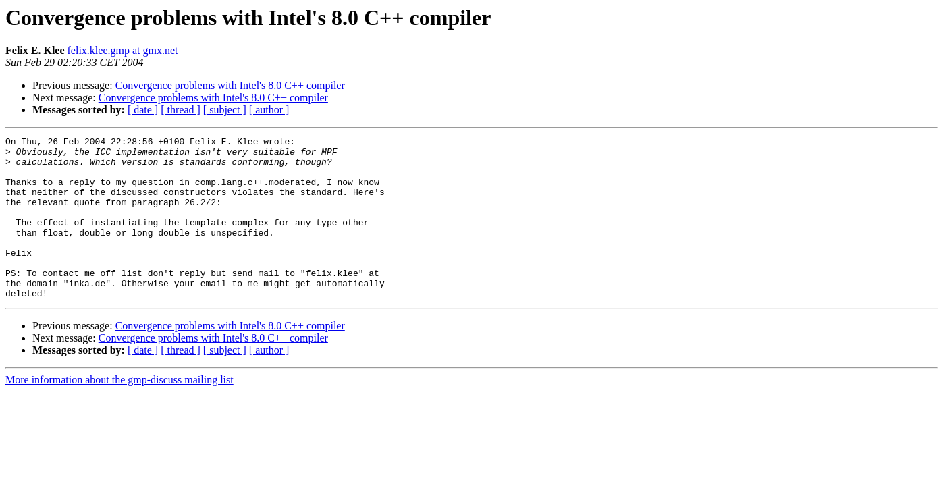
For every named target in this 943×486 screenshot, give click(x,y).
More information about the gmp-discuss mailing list (119, 412)
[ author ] (269, 109)
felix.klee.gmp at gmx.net (123, 50)
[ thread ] (180, 109)
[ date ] (143, 109)
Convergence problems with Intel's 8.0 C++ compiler (230, 85)
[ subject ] (224, 109)
